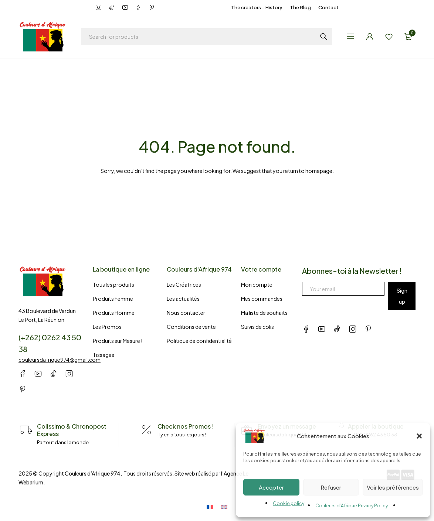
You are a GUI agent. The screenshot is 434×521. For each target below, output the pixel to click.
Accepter (271, 487)
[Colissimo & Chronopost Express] (25, 430)
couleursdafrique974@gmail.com (59, 359)
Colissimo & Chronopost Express (71, 429)
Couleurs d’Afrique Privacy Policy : (352, 505)
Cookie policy (288, 503)
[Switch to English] (224, 505)
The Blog (300, 7)
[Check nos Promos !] (146, 430)
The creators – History (256, 7)
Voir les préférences (393, 487)
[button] (419, 436)
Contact (328, 7)
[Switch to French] (214, 505)
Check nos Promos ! (185, 426)
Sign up (402, 296)
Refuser (331, 487)
